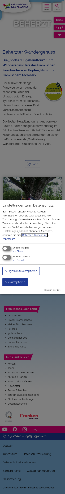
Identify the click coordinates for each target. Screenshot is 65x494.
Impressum (8, 239)
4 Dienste (19, 260)
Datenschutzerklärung (34, 235)
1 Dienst (18, 251)
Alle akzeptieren (15, 282)
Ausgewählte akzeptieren (21, 271)
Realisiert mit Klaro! (52, 290)
